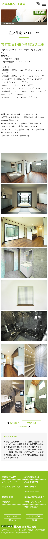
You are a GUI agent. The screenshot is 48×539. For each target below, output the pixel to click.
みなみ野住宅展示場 (31, 477)
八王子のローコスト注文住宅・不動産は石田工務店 (23, 530)
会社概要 (34, 520)
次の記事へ (24, 426)
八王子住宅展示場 (31, 482)
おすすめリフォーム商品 (11, 487)
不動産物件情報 (7, 497)
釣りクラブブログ (34, 516)
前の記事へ (14, 423)
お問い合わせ (12, 520)
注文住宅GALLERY (9, 477)
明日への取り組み (31, 507)
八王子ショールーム (31, 491)
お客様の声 (6, 502)
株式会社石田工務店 (13, 4)
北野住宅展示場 (30, 487)
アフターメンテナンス (32, 502)
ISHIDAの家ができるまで (34, 497)
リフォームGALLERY (10, 482)
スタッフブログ (12, 516)
